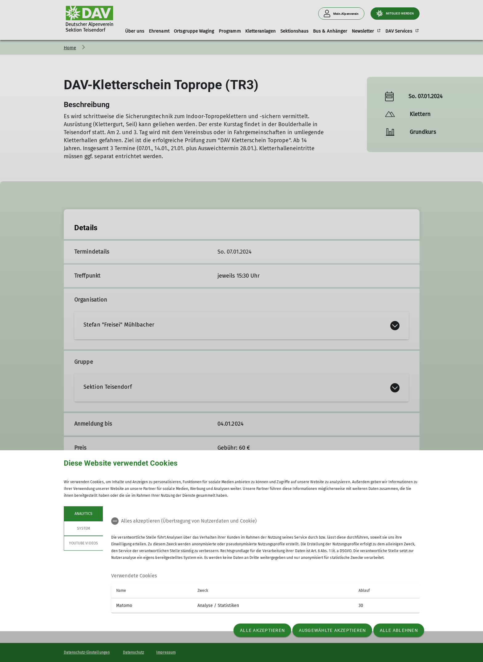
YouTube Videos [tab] (83, 543)
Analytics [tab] (83, 514)
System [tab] (83, 528)
